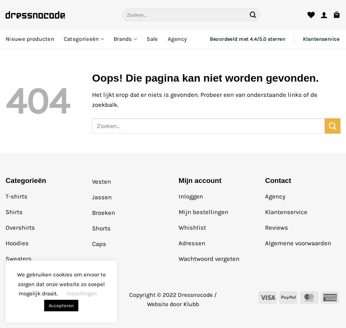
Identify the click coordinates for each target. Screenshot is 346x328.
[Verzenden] (253, 14)
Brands (125, 39)
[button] (324, 15)
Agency (177, 39)
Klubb (191, 304)
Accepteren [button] (61, 305)
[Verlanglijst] (311, 15)
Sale (152, 39)
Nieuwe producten (30, 39)
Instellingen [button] (82, 293)
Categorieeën (84, 39)
